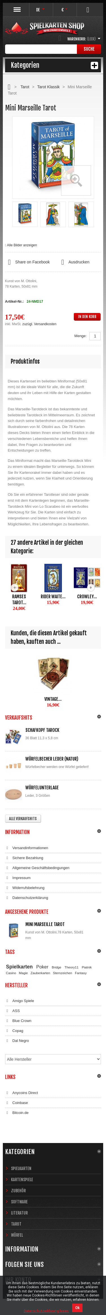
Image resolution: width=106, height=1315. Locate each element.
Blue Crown (18, 1021)
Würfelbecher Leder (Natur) (51, 759)
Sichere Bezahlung (24, 858)
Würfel (17, 1235)
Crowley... (87, 596)
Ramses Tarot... (19, 599)
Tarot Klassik (48, 87)
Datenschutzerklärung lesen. (46, 1311)
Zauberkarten (40, 973)
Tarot (24, 87)
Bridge (56, 967)
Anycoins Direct (21, 1093)
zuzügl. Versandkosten (39, 324)
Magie (23, 973)
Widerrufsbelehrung (25, 888)
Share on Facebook (27, 262)
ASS (12, 1011)
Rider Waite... (53, 596)
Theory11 (71, 967)
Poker (42, 966)
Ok (77, 1308)
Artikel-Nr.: (14, 301)
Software (19, 1201)
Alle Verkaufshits (23, 818)
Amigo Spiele (19, 1001)
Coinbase (16, 1103)
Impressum (18, 878)
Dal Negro (17, 1041)
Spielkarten (19, 967)
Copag (14, 1031)
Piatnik (87, 967)
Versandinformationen (26, 848)
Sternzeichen (62, 973)
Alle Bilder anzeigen (22, 245)
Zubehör (18, 1190)
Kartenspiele (22, 1179)
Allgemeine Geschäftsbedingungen (37, 868)
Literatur (19, 1212)
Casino (11, 973)
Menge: (80, 336)
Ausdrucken (73, 262)
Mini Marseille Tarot (45, 924)
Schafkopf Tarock (42, 730)
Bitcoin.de (17, 1113)
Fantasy (81, 973)
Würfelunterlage (42, 787)
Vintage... (53, 699)
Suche (89, 49)
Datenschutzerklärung (26, 898)
